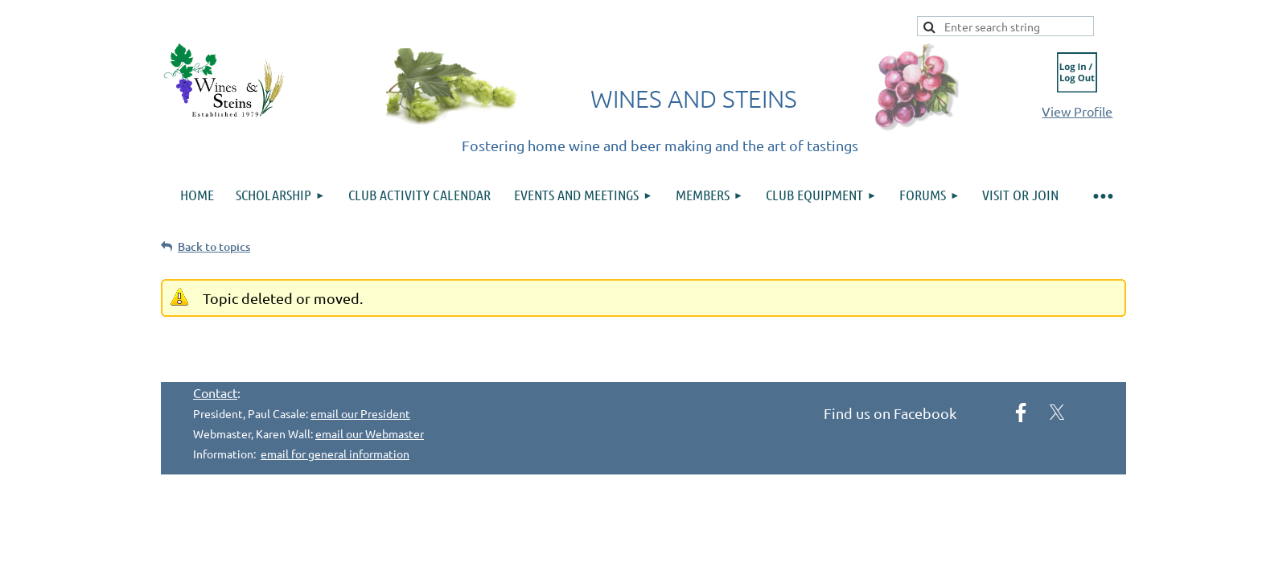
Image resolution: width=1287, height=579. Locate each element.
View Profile (1077, 111)
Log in (1077, 72)
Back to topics (214, 246)
